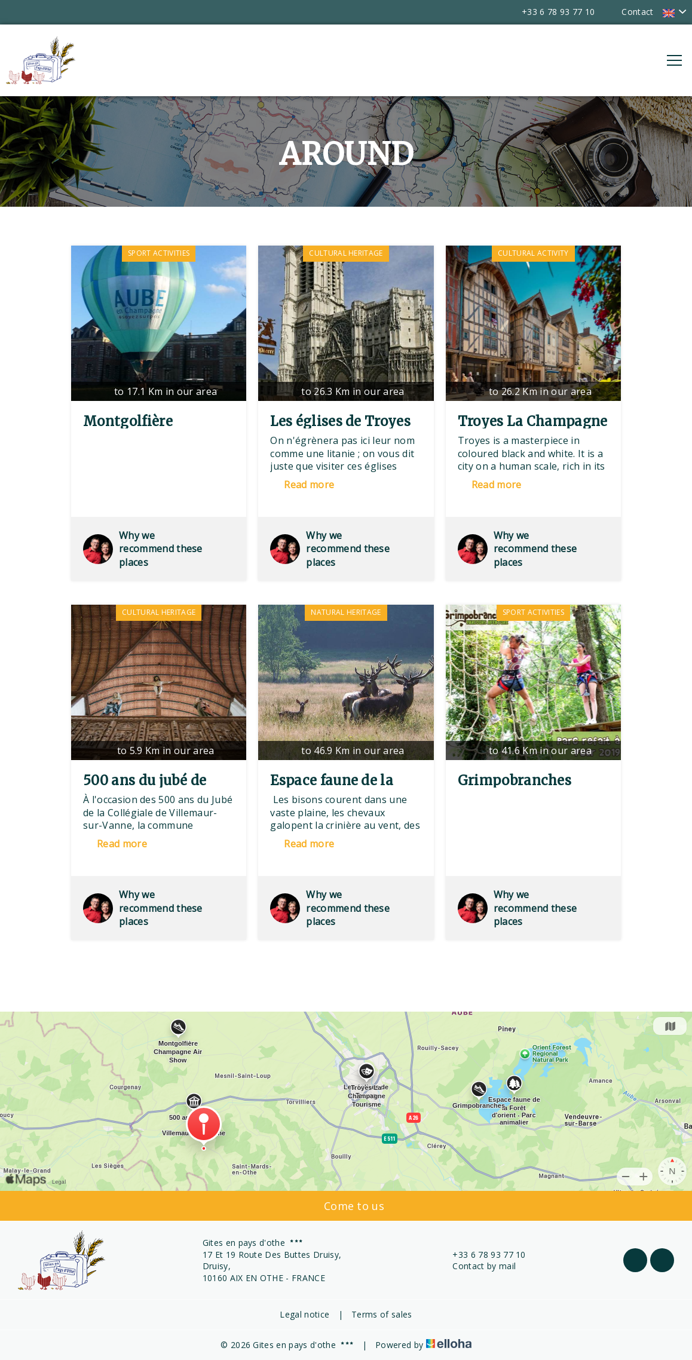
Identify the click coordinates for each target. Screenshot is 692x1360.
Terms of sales (381, 1314)
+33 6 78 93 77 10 (482, 1254)
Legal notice (304, 1314)
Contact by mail (477, 1266)
